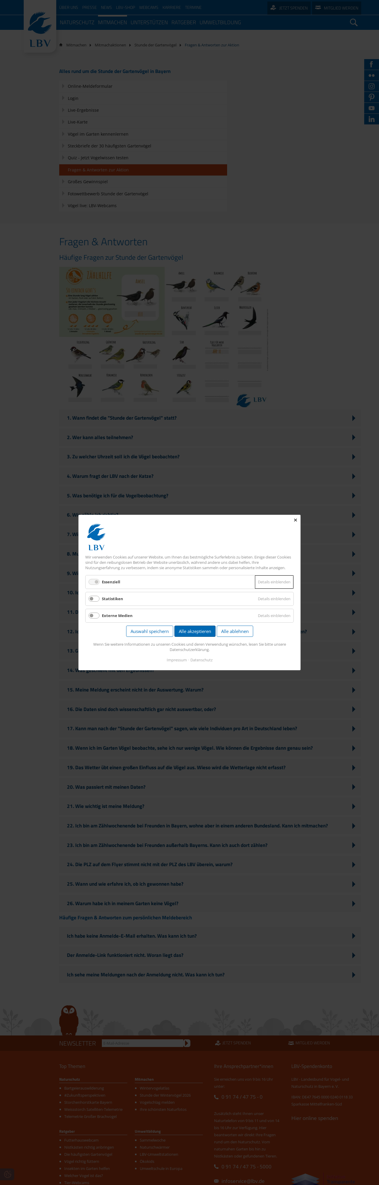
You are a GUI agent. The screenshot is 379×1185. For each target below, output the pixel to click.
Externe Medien (117, 616)
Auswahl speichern (150, 631)
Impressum (177, 659)
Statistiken (112, 599)
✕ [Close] (295, 520)
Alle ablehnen (235, 631)
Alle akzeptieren (195, 631)
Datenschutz (201, 659)
